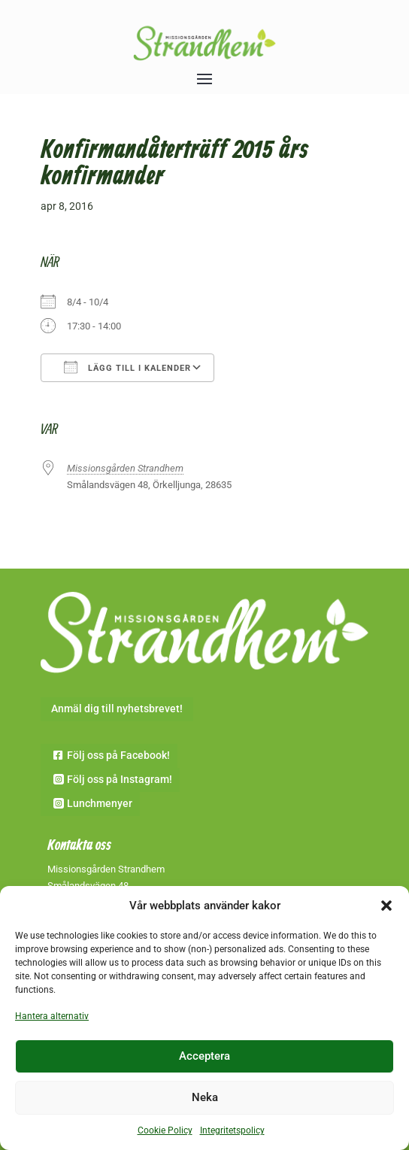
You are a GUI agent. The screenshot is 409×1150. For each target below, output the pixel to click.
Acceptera (204, 1056)
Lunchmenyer (99, 803)
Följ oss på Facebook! (118, 755)
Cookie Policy (165, 1130)
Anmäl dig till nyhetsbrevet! (117, 708)
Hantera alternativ (52, 1016)
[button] (386, 905)
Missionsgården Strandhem (125, 468)
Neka (205, 1097)
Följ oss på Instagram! (119, 779)
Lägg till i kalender (127, 367)
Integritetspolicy (232, 1130)
